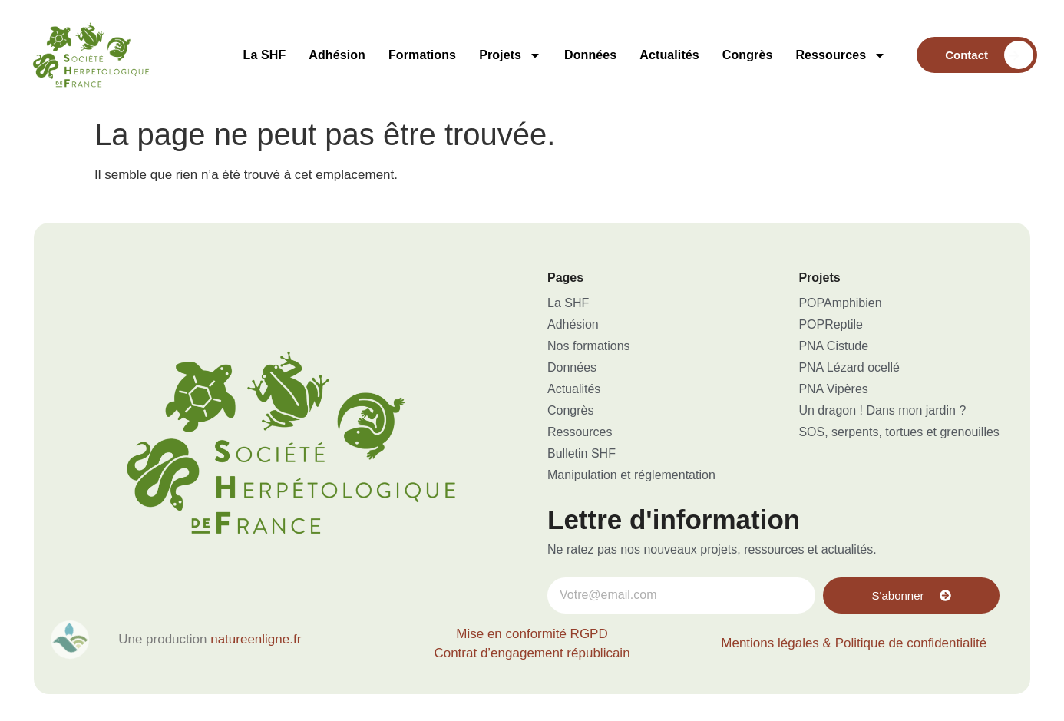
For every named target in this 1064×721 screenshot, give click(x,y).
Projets (510, 55)
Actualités (669, 54)
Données (590, 54)
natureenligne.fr (255, 639)
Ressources (840, 55)
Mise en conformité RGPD (531, 634)
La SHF (264, 54)
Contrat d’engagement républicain (531, 653)
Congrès (747, 54)
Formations (422, 54)
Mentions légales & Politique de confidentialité (853, 643)
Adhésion (337, 54)
